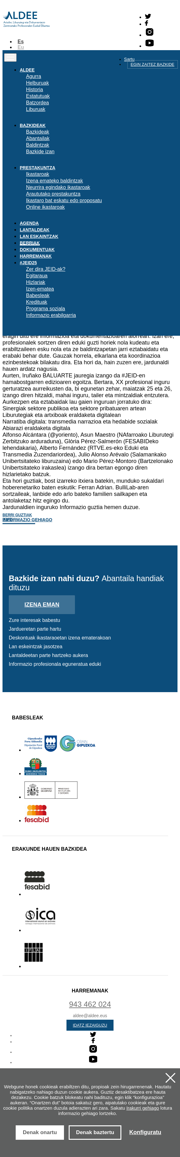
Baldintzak (37, 145)
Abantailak (38, 138)
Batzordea (37, 102)
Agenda (29, 223)
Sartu (129, 59)
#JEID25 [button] (28, 262)
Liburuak (35, 109)
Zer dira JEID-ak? (45, 269)
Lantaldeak (35, 229)
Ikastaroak (37, 174)
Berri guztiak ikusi (17, 517)
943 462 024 (90, 1004)
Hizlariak (35, 282)
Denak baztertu (95, 1132)
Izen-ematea (40, 289)
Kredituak (36, 302)
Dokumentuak (37, 249)
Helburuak (37, 83)
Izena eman (41, 605)
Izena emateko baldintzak (54, 180)
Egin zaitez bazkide (152, 64)
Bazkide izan (40, 151)
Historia (34, 89)
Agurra (33, 76)
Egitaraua (37, 275)
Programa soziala (45, 308)
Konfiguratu (145, 1132)
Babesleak (38, 295)
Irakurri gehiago (142, 1108)
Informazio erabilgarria (51, 315)
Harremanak (36, 256)
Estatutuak (38, 96)
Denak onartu (40, 1132)
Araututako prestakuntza (53, 194)
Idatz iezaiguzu (90, 1025)
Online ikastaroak (45, 207)
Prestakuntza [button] (37, 167)
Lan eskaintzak (39, 236)
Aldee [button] (27, 69)
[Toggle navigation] (10, 57)
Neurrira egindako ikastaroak (58, 187)
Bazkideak (37, 131)
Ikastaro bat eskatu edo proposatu (64, 200)
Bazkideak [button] (32, 125)
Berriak (30, 242)
